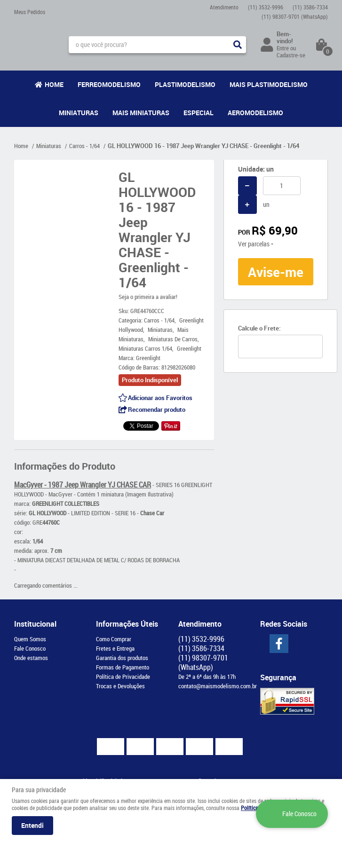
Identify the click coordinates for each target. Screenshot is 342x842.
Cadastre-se (291, 55)
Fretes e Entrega (115, 648)
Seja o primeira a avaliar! (148, 296)
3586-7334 (310, 7)
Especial (198, 112)
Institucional (35, 624)
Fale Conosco (30, 648)
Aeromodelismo (255, 112)
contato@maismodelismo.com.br (217, 686)
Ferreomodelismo (109, 84)
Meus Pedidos (29, 12)
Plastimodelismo (185, 84)
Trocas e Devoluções (120, 686)
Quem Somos (30, 639)
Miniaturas (78, 112)
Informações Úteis (127, 624)
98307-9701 (295, 16)
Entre (283, 48)
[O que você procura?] (237, 44)
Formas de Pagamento (122, 667)
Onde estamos (31, 657)
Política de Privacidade (123, 676)
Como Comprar (113, 639)
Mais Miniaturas (140, 112)
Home (54, 84)
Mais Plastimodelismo (269, 84)
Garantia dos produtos (122, 657)
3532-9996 (265, 7)
